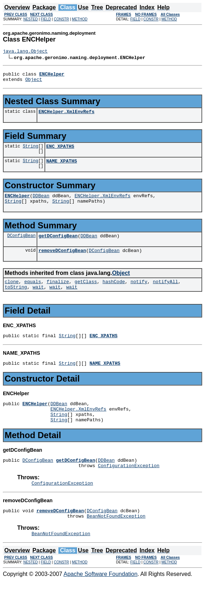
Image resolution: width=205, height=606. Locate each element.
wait (38, 299)
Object (33, 82)
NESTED (30, 19)
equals (32, 293)
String (30, 151)
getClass (86, 293)
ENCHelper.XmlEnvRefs (66, 115)
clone (12, 293)
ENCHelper (17, 203)
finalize (58, 293)
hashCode (113, 293)
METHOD (79, 19)
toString (16, 299)
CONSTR (61, 19)
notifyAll (165, 293)
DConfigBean (21, 245)
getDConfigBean (57, 245)
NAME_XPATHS (61, 167)
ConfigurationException (128, 487)
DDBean (41, 203)
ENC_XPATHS (60, 151)
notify (138, 293)
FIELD (46, 19)
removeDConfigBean (62, 261)
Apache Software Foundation (100, 600)
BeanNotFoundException (116, 540)
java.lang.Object (25, 52)
